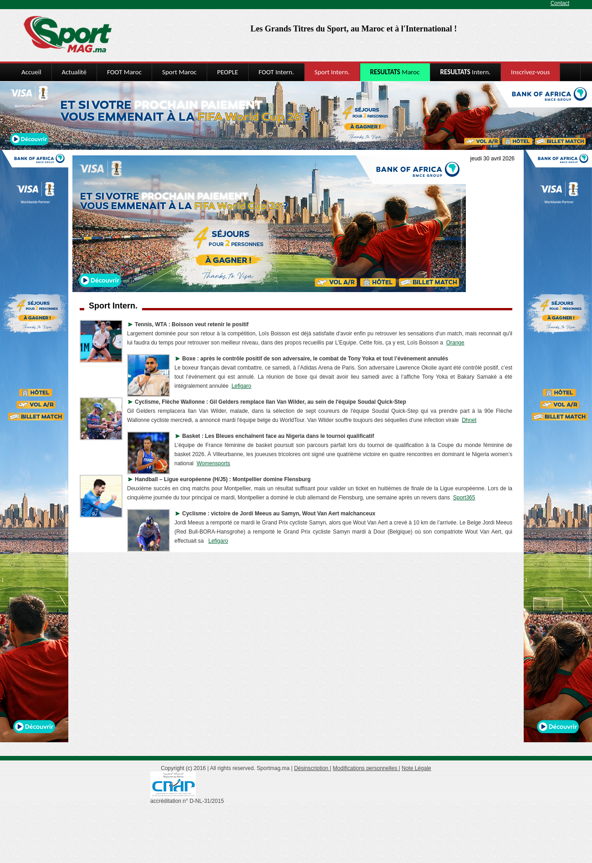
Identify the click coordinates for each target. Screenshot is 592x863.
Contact (560, 3)
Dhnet (469, 420)
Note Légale (416, 768)
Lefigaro (241, 386)
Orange (455, 342)
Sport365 (464, 497)
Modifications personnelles (366, 768)
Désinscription (312, 768)
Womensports (213, 463)
